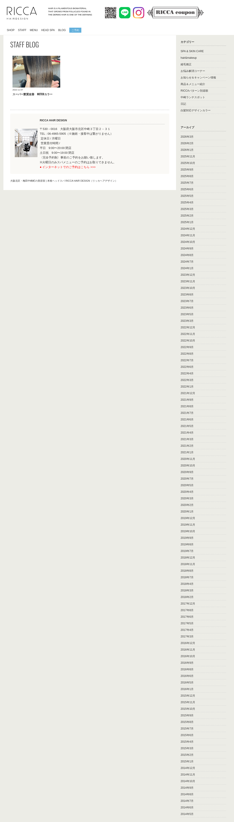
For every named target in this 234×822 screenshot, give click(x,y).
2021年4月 (187, 432)
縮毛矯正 (186, 64)
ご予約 (75, 30)
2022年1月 (187, 386)
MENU (34, 30)
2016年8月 (187, 669)
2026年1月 (187, 149)
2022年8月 (187, 353)
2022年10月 (188, 340)
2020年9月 (187, 472)
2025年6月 (187, 189)
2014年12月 (188, 768)
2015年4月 (187, 741)
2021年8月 (187, 406)
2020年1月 (187, 511)
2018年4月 (187, 583)
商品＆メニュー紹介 (193, 84)
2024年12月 (188, 228)
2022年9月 (187, 347)
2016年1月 (187, 689)
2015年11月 (188, 702)
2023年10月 (188, 288)
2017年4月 (187, 630)
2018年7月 (187, 577)
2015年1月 (187, 761)
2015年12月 (188, 695)
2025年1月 (187, 222)
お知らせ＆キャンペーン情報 (198, 77)
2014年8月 (187, 794)
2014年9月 (187, 787)
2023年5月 (187, 314)
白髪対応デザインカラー (196, 110)
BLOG (62, 30)
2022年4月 (187, 373)
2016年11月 (188, 649)
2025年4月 (187, 202)
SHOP (11, 30)
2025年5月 (187, 196)
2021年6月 (187, 419)
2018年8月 (187, 570)
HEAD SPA (48, 30)
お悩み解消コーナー (193, 71)
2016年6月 (187, 676)
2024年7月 (187, 261)
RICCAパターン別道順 (194, 90)
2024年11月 (188, 235)
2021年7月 (187, 413)
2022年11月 (188, 334)
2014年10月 (188, 781)
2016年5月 (187, 682)
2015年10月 (188, 708)
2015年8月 (187, 722)
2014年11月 (188, 774)
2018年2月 (187, 597)
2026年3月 (187, 136)
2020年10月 (188, 465)
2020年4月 (187, 491)
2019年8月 (187, 544)
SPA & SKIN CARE (192, 51)
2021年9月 (187, 399)
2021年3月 (187, 439)
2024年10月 (188, 242)
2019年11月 (188, 524)
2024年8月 (187, 255)
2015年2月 (187, 754)
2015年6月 (187, 735)
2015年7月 (187, 728)
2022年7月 (187, 360)
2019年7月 (187, 551)
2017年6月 (187, 616)
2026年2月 (187, 143)
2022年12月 (188, 327)
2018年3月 (187, 590)
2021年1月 (187, 452)
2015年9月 (187, 715)
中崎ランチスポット (193, 97)
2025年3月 (187, 209)
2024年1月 (187, 268)
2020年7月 (187, 478)
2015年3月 (187, 748)
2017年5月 (187, 623)
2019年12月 (188, 518)
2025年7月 (187, 182)
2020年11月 (188, 459)
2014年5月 (187, 814)
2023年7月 (187, 301)
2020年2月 (187, 505)
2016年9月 (187, 662)
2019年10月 (188, 531)
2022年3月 (187, 380)
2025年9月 (187, 169)
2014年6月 (187, 807)
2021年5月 (187, 426)
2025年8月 (187, 176)
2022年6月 (187, 366)
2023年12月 (188, 274)
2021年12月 (188, 393)
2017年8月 (187, 610)
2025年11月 (188, 156)
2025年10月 (188, 163)
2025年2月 (187, 215)
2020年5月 (187, 485)
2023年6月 (187, 307)
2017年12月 (188, 603)
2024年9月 (187, 248)
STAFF (22, 30)
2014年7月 (187, 800)
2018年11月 (188, 564)
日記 (183, 103)
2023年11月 (188, 281)
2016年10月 (188, 656)
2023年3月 (187, 320)
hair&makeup (189, 57)
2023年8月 (187, 294)
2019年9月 (187, 537)
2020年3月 (187, 498)
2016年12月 (188, 643)
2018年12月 (188, 557)
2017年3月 (187, 636)
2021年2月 (187, 445)
